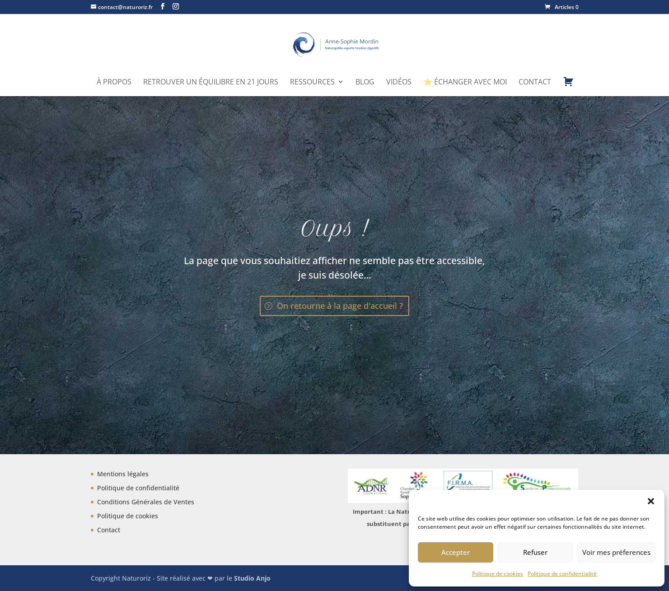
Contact (535, 83)
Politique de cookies (497, 573)
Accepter (455, 552)
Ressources (312, 83)
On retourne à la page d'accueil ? (340, 305)
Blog (365, 83)
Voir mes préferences (616, 552)
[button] (650, 501)
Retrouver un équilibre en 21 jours (210, 83)
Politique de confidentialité (562, 573)
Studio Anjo (252, 578)
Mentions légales (123, 474)
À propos (114, 83)
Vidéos (399, 83)
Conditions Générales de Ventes (145, 502)
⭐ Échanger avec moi (465, 83)
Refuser (535, 552)
